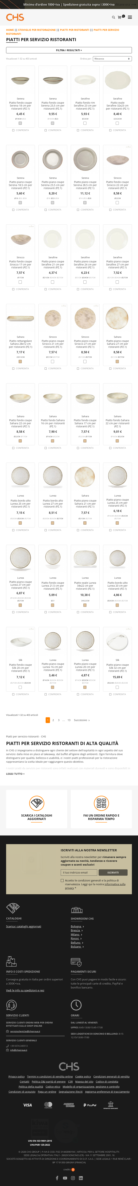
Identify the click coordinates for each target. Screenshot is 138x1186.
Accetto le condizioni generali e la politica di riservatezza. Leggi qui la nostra (95, 884)
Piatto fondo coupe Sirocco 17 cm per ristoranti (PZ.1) (20, 264)
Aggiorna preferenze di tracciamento (107, 1091)
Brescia (77, 930)
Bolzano (77, 946)
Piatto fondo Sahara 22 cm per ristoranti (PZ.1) (118, 423)
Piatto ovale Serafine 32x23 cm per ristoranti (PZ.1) (117, 105)
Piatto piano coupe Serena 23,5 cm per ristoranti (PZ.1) (53, 185)
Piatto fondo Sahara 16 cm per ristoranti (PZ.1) (53, 423)
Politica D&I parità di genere (49, 1081)
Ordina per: (85, 58)
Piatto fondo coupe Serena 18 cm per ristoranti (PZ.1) (20, 105)
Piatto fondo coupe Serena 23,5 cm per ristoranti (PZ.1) (53, 105)
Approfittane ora (118, 4)
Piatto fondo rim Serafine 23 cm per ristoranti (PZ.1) (85, 105)
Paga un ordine (47, 1091)
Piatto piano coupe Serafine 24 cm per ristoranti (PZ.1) (85, 264)
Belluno (77, 942)
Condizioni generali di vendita (111, 1076)
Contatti (24, 1081)
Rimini (76, 938)
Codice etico (53, 1086)
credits (69, 1169)
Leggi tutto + (15, 773)
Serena (20, 98)
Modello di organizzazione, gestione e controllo (91, 1086)
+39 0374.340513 (19, 1045)
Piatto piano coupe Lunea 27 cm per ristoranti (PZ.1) (20, 585)
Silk (20, 660)
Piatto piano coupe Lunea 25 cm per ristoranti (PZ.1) (117, 502)
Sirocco (117, 177)
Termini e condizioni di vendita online (50, 1076)
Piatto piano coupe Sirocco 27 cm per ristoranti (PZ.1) (85, 344)
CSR (70, 1081)
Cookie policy (83, 1076)
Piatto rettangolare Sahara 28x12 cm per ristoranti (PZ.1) (20, 344)
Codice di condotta (107, 1081)
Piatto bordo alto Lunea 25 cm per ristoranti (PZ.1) (20, 503)
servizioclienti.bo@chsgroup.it (25, 1031)
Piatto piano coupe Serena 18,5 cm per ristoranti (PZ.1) (20, 185)
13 (69, 720)
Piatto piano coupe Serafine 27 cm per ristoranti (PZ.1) (117, 264)
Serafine (85, 98)
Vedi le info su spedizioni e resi (25, 990)
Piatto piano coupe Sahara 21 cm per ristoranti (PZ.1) (85, 503)
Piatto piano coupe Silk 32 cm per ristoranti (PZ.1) (117, 668)
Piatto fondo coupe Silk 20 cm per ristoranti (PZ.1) (20, 668)
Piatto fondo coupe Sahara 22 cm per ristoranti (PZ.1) (20, 423)
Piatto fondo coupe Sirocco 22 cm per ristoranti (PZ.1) (117, 185)
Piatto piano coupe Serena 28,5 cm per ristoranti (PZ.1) (85, 185)
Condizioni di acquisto (22, 1091)
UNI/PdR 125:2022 (44, 1129)
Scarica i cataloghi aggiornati (23, 926)
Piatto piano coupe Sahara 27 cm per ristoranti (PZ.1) (117, 344)
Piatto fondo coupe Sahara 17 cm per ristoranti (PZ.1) (85, 423)
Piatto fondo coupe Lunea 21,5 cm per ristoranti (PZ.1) (53, 586)
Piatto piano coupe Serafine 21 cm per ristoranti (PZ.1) (53, 264)
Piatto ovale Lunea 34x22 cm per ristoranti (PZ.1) (85, 586)
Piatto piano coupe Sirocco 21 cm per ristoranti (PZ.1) (53, 344)
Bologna (77, 926)
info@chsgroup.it (18, 1050)
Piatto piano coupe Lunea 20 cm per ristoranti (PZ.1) (85, 667)
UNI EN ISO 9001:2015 (44, 1125)
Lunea (20, 495)
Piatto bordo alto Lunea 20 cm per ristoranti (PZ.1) (117, 586)
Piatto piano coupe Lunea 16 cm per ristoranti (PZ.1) (53, 667)
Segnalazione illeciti (71, 1091)
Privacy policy (16, 1076)
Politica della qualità (31, 1086)
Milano (76, 934)
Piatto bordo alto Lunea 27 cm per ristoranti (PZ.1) (53, 503)
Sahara (20, 336)
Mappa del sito (84, 1081)
